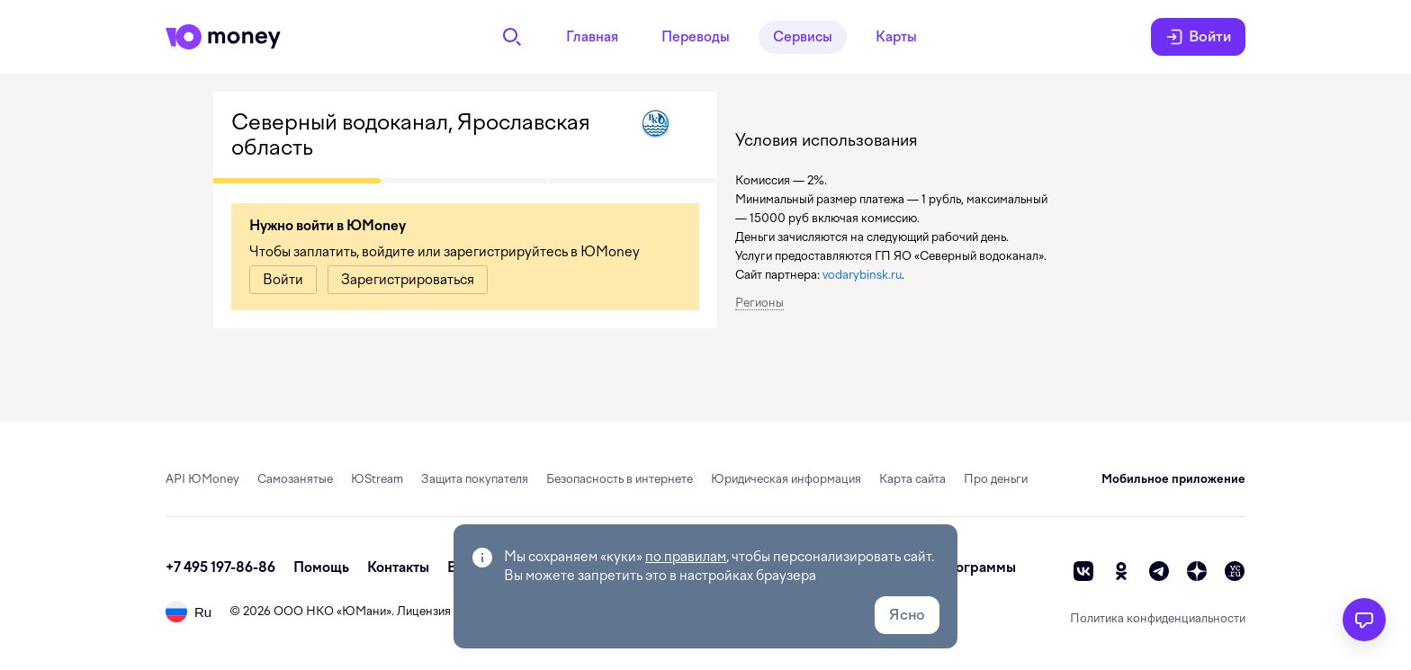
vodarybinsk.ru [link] (862, 274)
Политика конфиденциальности (1157, 618)
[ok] (1121, 571)
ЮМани (364, 611)
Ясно (907, 614)
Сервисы (802, 37)
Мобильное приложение (1173, 479)
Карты (896, 37)
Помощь (321, 567)
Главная (592, 37)
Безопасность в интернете (619, 479)
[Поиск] (512, 37)
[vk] (1083, 571)
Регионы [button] (759, 302)
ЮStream (377, 479)
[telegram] (1159, 571)
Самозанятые (295, 479)
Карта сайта (912, 479)
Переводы (695, 37)
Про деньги (996, 479)
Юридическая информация (786, 479)
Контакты (398, 567)
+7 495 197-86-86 (220, 567)
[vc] (1234, 571)
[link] (283, 279)
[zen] (1197, 571)
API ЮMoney (202, 479)
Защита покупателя (474, 479)
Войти (1198, 37)
